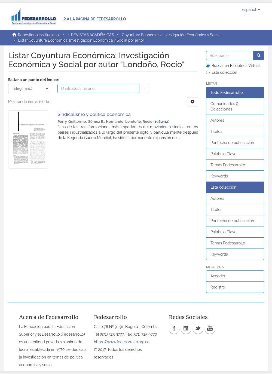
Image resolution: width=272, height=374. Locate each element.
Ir (144, 88)
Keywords (219, 176)
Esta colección (221, 72)
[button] (251, 9)
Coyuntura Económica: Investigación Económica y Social (171, 35)
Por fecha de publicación (232, 142)
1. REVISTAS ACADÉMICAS (91, 35)
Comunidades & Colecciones (224, 106)
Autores (217, 120)
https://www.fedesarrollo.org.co (121, 342)
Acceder (217, 276)
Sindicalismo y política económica (93, 114)
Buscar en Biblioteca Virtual (233, 65)
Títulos (216, 131)
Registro (217, 287)
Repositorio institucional (39, 35)
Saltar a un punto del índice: (33, 80)
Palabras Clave (223, 154)
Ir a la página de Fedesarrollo (94, 19)
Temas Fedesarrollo (227, 165)
